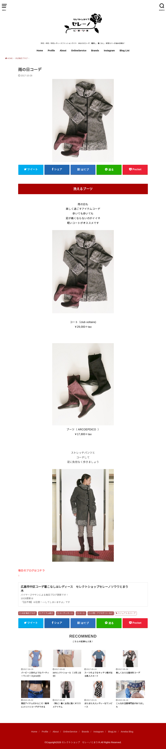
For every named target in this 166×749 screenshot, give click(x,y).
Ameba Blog (127, 731)
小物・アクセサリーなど (102, 613)
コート (82, 613)
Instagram (109, 50)
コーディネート (66, 613)
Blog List (124, 50)
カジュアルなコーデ (127, 613)
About (63, 50)
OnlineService (78, 50)
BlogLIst (112, 731)
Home (40, 50)
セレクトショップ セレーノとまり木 (81, 742)
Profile (51, 50)
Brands (95, 50)
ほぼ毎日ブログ (29, 613)
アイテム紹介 (47, 613)
